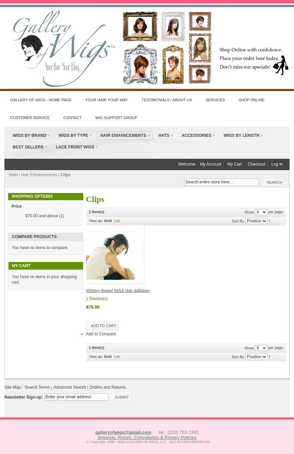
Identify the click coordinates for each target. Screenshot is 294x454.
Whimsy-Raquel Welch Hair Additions (118, 290)
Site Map (12, 387)
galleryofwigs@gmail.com (123, 432)
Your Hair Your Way (106, 100)
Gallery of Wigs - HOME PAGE (41, 100)
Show (249, 212)
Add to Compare (101, 334)
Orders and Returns (108, 387)
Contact (73, 118)
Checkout (256, 164)
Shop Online (252, 100)
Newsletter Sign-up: (23, 397)
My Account (210, 164)
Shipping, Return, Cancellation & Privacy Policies (147, 437)
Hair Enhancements (39, 174)
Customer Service (30, 118)
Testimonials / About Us (166, 100)
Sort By (238, 221)
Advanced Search (70, 387)
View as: (96, 221)
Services (215, 100)
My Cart (234, 164)
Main (13, 174)
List (117, 221)
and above (41, 215)
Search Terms (37, 387)
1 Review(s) (97, 298)
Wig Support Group (116, 118)
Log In (277, 164)
